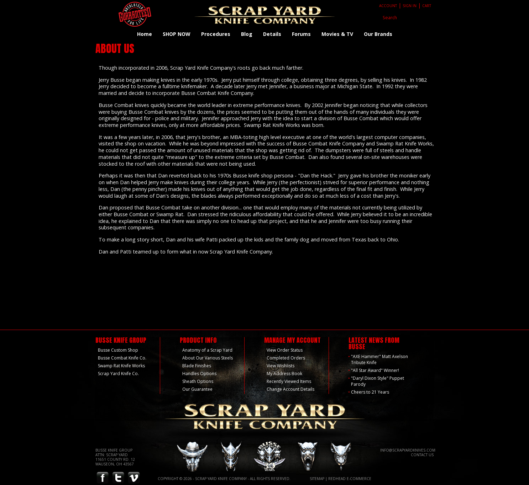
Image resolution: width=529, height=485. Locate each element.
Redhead (337, 478)
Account (388, 5)
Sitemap (317, 478)
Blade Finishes (196, 366)
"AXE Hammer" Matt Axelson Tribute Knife (379, 359)
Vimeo (134, 478)
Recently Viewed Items (289, 381)
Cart (426, 5)
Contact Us (422, 454)
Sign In (410, 5)
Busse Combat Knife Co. (122, 358)
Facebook (102, 478)
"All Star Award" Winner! (375, 370)
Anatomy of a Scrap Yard (207, 350)
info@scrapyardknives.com (407, 450)
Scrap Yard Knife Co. (118, 374)
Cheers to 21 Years (370, 392)
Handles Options (199, 374)
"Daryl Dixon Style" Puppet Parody (377, 381)
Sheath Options (197, 381)
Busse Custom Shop (118, 350)
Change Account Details (290, 389)
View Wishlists (280, 366)
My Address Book (284, 374)
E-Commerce (359, 478)
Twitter (118, 478)
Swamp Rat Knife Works (121, 366)
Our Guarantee (197, 389)
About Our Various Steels (207, 358)
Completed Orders (286, 358)
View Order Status (285, 350)
